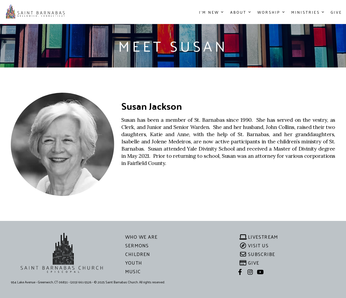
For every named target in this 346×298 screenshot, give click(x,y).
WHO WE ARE (141, 237)
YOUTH (133, 263)
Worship (271, 12)
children (137, 254)
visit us (254, 245)
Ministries (308, 12)
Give (336, 12)
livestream (259, 237)
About (241, 12)
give (249, 263)
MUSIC (133, 271)
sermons (137, 245)
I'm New (211, 12)
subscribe (257, 254)
